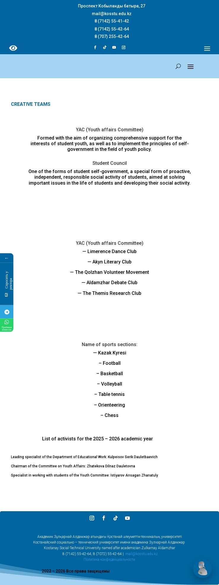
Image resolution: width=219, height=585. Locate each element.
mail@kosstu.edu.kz (141, 554)
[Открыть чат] (202, 568)
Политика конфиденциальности (109, 559)
